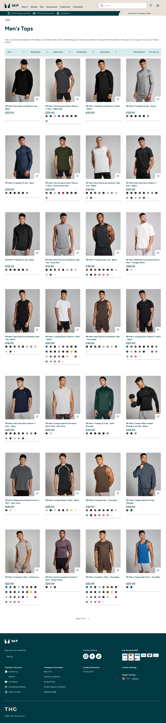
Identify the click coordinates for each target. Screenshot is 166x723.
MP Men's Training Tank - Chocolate (101, 500)
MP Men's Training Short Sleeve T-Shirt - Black (143, 338)
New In (25, 7)
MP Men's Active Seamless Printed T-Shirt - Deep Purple (61, 578)
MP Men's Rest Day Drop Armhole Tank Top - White (103, 184)
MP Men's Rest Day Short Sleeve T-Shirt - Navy (20, 424)
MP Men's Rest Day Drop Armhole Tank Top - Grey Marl (62, 261)
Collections (65, 7)
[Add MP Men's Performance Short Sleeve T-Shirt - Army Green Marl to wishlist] (77, 176)
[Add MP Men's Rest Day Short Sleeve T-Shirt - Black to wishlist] (158, 176)
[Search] (102, 5)
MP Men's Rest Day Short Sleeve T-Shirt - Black (141, 184)
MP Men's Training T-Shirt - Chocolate (102, 577)
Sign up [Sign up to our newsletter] (10, 656)
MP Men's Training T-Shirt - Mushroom (22, 577)
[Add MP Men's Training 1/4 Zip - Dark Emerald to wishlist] (118, 416)
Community (78, 7)
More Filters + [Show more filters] (140, 52)
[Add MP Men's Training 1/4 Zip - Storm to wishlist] (158, 99)
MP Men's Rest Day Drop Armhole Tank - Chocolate (103, 338)
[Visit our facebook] (92, 656)
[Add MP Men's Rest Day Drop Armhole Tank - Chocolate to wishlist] (118, 330)
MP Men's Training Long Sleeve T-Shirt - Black (103, 107)
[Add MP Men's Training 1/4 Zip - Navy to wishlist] (37, 176)
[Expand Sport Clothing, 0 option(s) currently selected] (62, 52)
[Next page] (89, 618)
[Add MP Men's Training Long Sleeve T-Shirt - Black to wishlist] (118, 99)
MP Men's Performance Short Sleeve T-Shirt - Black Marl (61, 107)
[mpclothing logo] (12, 5)
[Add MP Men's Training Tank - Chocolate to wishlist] (118, 493)
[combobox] (123, 5)
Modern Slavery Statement (55, 687)
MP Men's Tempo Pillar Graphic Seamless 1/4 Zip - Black (139, 424)
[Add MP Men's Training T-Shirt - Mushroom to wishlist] (37, 570)
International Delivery (15, 687)
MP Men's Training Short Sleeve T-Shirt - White (62, 338)
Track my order (13, 692)
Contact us (11, 671)
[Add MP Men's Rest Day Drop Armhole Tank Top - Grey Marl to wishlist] (77, 253)
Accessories (51, 7)
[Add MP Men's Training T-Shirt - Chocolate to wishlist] (118, 570)
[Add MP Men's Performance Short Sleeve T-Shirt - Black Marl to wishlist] (77, 99)
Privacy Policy (49, 682)
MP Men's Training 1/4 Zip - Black (19, 260)
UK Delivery (11, 681)
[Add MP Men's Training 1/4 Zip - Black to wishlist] (37, 253)
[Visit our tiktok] (98, 656)
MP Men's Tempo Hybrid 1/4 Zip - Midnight (140, 501)
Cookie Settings (129, 667)
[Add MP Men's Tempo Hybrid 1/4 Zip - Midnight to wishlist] (158, 493)
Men (42, 7)
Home (7, 20)
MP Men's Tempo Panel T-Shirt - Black (62, 500)
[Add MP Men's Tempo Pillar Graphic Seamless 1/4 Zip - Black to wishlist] (158, 416)
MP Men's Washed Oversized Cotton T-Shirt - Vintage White (143, 261)
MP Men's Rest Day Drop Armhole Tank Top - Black (22, 338)
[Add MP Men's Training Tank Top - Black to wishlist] (118, 253)
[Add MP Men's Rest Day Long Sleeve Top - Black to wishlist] (37, 99)
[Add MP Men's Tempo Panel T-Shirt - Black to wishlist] (77, 493)
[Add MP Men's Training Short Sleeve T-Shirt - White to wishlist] (77, 330)
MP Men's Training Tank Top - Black (101, 260)
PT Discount (88, 671)
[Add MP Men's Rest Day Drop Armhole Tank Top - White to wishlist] (118, 176)
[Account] (150, 5)
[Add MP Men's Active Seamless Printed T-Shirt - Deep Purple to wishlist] (77, 570)
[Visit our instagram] (86, 656)
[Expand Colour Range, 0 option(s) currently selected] (108, 52)
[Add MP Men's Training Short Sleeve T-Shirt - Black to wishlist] (158, 330)
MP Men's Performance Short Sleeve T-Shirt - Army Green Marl (61, 184)
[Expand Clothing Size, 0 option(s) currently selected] (85, 52)
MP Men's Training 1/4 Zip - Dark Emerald (100, 424)
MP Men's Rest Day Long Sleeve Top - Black (21, 107)
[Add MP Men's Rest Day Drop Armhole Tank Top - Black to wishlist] (37, 330)
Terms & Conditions (52, 677)
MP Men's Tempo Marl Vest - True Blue (143, 577)
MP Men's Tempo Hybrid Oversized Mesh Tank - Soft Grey (60, 424)
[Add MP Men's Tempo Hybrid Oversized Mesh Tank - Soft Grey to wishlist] (77, 416)
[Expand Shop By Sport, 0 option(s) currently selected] (39, 52)
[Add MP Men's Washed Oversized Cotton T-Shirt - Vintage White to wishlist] (158, 253)
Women (34, 7)
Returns (10, 676)
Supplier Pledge (50, 692)
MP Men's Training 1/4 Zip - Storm (141, 106)
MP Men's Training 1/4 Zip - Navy (19, 183)
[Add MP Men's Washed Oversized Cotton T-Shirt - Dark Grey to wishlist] (37, 493)
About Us (48, 671)
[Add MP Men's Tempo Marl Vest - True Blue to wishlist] (158, 570)
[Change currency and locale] (130, 678)
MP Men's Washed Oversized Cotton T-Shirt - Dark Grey (22, 501)
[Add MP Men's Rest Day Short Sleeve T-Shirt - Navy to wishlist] (37, 416)
